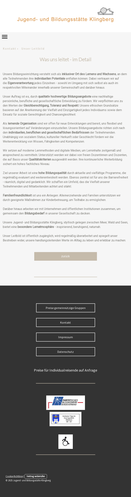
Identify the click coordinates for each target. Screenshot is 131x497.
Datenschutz (65, 352)
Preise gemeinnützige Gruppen (66, 308)
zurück (65, 256)
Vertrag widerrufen (36, 476)
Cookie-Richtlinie (14, 476)
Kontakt (65, 322)
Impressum (65, 337)
